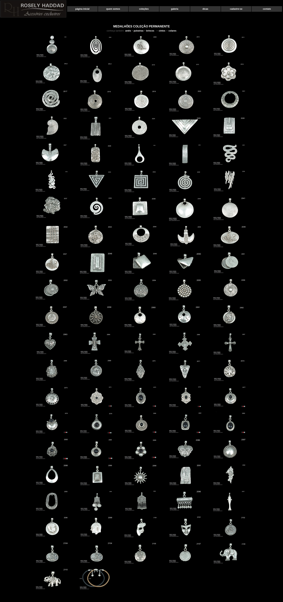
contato (267, 9)
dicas (205, 9)
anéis (128, 30)
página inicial (82, 9)
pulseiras (139, 30)
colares (172, 30)
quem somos (113, 9)
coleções (144, 9)
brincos (150, 30)
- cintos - (161, 30)
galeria (174, 9)
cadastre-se (236, 9)
